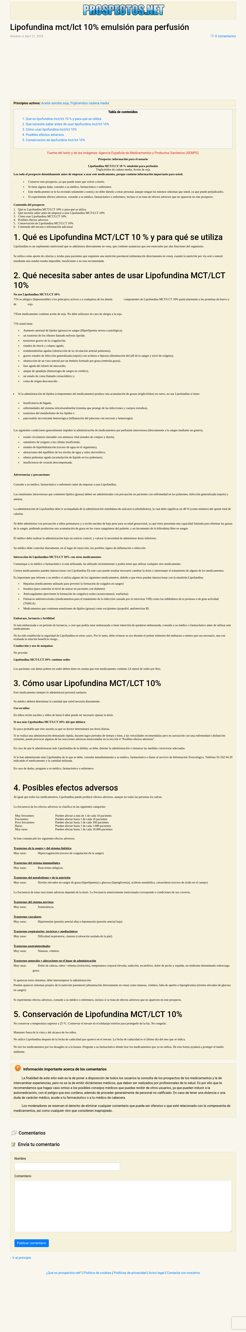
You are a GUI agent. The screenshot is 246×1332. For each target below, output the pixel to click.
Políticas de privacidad (130, 1273)
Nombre (20, 1158)
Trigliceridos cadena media (89, 103)
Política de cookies (97, 1273)
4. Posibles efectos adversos (43, 135)
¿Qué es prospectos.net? (64, 1273)
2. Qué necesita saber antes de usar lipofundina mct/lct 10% (65, 124)
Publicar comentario (31, 1243)
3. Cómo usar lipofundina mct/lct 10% (49, 129)
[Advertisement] (123, 69)
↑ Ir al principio (20, 1258)
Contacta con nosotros (183, 1273)
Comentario (22, 1176)
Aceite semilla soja (55, 103)
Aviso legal (156, 1273)
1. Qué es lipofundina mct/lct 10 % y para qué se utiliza (61, 119)
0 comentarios (225, 36)
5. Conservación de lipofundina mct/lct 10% (53, 140)
